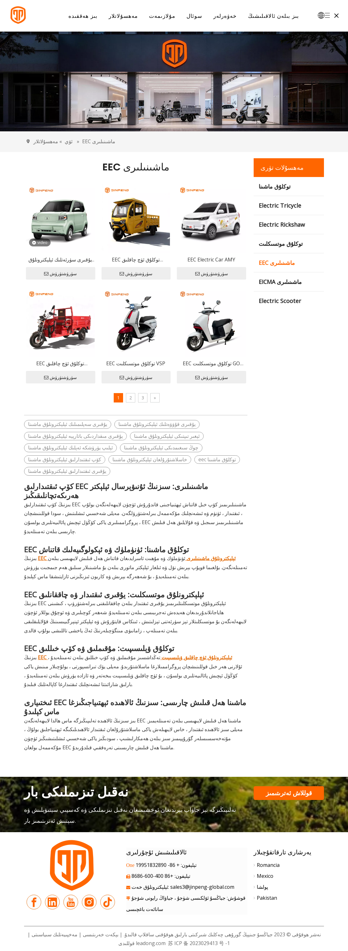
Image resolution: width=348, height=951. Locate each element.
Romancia (268, 865)
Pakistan (267, 897)
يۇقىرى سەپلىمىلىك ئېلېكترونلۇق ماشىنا (67, 424)
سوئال (194, 15)
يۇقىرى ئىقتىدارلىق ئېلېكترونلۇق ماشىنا (67, 471)
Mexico (265, 876)
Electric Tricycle (280, 205)
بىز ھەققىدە (82, 15)
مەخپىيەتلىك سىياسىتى (53, 934)
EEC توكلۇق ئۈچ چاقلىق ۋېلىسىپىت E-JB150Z (60, 364)
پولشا (262, 886)
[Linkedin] (52, 902)
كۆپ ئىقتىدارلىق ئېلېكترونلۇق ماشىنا (64, 459)
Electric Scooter (280, 301)
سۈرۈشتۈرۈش (60, 273)
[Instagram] (89, 902)
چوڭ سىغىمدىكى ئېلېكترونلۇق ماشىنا (161, 447)
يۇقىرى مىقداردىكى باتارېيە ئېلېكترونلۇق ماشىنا (75, 436)
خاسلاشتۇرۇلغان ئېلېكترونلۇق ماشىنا (149, 459)
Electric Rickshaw (282, 224)
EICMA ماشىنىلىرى (280, 282)
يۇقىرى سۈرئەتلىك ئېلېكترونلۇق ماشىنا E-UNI (60, 260)
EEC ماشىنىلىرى (277, 262)
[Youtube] (70, 902)
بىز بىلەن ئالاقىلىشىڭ (273, 15)
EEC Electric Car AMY (211, 259)
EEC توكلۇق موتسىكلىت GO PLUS (211, 364)
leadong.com (151, 943)
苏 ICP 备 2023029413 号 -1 (198, 943)
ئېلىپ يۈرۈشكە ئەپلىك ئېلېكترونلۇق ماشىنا (70, 447)
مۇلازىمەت (162, 15)
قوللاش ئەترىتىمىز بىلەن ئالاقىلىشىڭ (289, 794)
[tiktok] (107, 902)
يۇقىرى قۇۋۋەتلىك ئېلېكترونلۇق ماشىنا (157, 424)
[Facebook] (34, 902)
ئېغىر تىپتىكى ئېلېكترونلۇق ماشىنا (167, 436)
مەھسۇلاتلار (123, 15)
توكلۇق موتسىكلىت (281, 243)
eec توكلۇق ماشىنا (217, 459)
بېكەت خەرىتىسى (100, 934)
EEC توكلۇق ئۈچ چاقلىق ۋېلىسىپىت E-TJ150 (136, 260)
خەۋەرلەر (225, 15)
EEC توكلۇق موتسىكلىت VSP (135, 363)
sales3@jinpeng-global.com (202, 886)
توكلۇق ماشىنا (275, 186)
